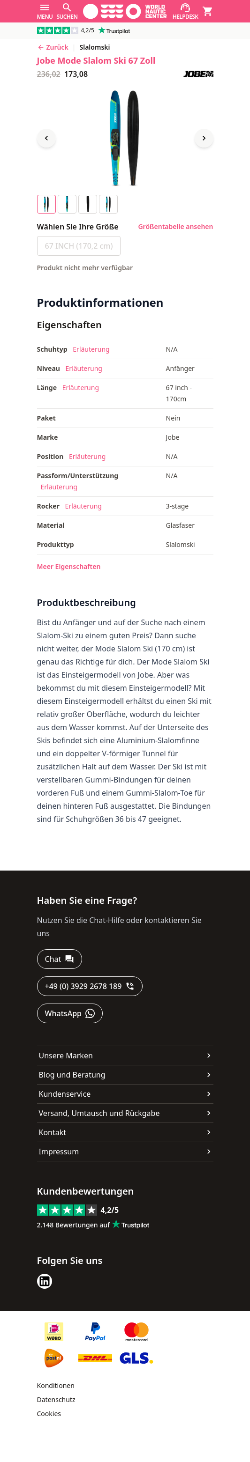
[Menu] (45, 11)
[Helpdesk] (185, 11)
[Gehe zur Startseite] (125, 11)
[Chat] (60, 959)
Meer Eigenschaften (69, 566)
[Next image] (204, 138)
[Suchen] (66, 11)
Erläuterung (91, 349)
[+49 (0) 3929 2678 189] (90, 986)
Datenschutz (56, 1399)
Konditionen (56, 1385)
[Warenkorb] (207, 11)
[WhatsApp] (70, 1013)
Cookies (49, 1413)
